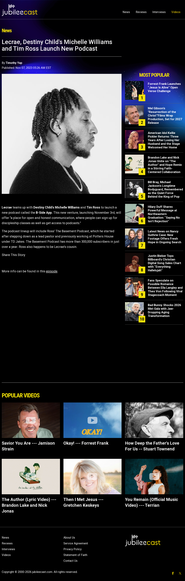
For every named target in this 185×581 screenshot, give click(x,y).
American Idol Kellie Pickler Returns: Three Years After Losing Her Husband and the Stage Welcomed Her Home (164, 140)
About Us (69, 537)
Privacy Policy (72, 549)
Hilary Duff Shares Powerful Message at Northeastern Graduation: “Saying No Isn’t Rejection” (164, 214)
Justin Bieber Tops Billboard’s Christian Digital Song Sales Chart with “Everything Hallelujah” (164, 263)
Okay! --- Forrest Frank (85, 443)
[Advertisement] (154, 54)
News (126, 12)
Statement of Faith (75, 555)
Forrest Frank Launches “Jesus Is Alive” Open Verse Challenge (164, 87)
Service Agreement (75, 543)
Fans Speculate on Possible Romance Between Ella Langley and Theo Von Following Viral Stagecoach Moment (165, 288)
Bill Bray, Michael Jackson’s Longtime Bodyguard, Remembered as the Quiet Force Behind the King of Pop (165, 189)
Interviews (159, 12)
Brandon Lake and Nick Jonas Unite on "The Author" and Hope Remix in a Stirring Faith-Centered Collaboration (165, 165)
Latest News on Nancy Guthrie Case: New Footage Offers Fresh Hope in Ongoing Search (164, 237)
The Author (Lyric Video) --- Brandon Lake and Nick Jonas (29, 505)
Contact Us (70, 560)
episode (51, 271)
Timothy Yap (14, 63)
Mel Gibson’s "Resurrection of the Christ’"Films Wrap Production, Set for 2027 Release (165, 116)
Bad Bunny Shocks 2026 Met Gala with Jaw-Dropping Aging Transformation (164, 310)
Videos (175, 12)
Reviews (141, 12)
